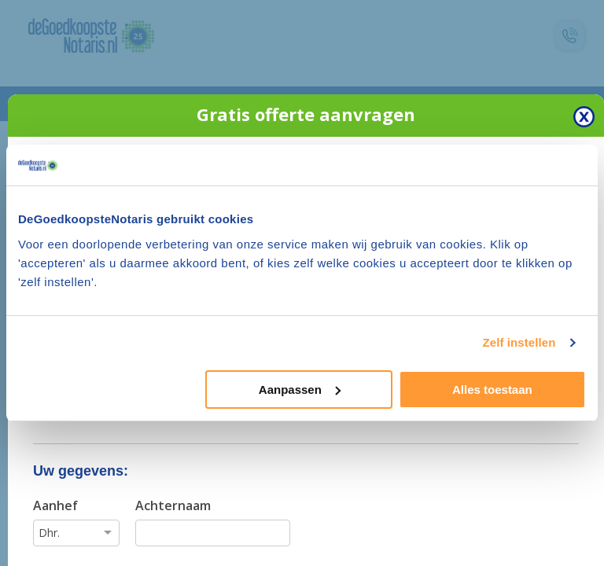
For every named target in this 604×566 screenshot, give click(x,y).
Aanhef (55, 505)
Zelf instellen (518, 342)
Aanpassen (300, 389)
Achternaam (173, 505)
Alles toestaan (492, 389)
